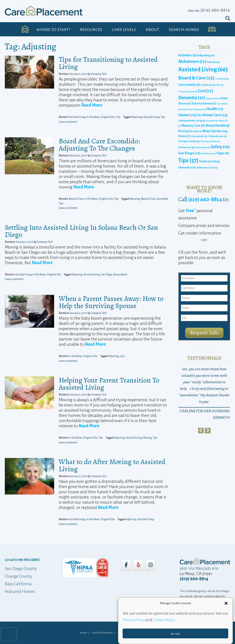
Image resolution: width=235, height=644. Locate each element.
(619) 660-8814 (215, 10)
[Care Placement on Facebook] (126, 565)
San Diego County (21, 568)
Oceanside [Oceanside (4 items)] (199, 136)
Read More (91, 105)
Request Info (204, 332)
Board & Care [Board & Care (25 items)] (196, 77)
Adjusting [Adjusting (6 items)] (206, 55)
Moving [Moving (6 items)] (185, 131)
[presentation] (8, 634)
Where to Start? (53, 29)
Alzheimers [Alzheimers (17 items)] (192, 61)
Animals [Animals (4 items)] (213, 62)
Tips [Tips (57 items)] (188, 160)
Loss (122, 356)
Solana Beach (120, 274)
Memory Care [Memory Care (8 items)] (193, 125)
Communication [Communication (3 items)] (187, 91)
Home (83, 632)
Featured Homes (20, 591)
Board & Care (76, 198)
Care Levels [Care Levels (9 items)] (189, 84)
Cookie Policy (164, 620)
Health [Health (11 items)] (214, 109)
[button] (226, 603)
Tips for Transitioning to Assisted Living (108, 62)
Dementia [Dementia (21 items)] (191, 97)
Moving (147, 437)
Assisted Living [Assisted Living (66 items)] (203, 69)
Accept (175, 633)
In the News (93, 117)
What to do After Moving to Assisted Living (112, 465)
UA (212, 29)
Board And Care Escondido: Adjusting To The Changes (99, 144)
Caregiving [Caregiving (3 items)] (222, 78)
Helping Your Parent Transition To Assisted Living (109, 383)
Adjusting (136, 117)
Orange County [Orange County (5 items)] (189, 141)
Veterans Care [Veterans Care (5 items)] (207, 167)
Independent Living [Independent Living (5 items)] (192, 120)
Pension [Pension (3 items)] (206, 141)
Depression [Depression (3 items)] (213, 98)
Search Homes (184, 29)
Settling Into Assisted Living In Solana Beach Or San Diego (81, 230)
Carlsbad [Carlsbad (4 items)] (208, 85)
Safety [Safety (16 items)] (220, 147)
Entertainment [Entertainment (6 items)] (204, 103)
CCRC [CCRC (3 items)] (219, 85)
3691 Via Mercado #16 (199, 568)
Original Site (108, 117)
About (152, 29)
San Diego (106, 274)
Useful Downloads (102, 632)
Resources (91, 29)
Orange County (18, 576)
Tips (118, 117)
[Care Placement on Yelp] (138, 565)
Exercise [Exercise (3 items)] (187, 109)
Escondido (162, 198)
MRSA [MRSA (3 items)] (197, 131)
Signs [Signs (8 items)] (222, 153)
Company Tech (99, 73)
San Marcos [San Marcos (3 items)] (208, 153)
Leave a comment (68, 121)
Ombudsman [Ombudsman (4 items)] (217, 136)
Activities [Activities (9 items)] (187, 55)
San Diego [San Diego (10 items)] (189, 153)
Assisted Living (77, 117)
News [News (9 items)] (209, 131)
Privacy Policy (134, 620)
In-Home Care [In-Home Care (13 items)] (212, 115)
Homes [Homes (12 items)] (187, 115)
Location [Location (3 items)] (212, 120)
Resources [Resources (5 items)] (186, 147)
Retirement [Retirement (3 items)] (203, 147)
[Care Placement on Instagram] (151, 565)
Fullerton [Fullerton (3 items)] (199, 109)
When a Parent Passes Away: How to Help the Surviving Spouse (111, 301)
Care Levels (124, 29)
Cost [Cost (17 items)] (205, 91)
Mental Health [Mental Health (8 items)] (218, 125)
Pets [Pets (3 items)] (216, 141)
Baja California (18, 583)
